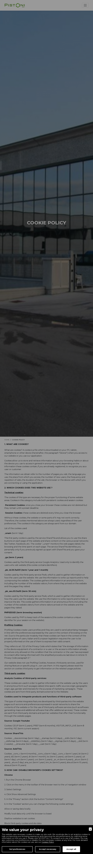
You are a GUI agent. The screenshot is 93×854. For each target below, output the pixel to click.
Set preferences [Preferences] (17, 849)
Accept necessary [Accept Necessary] (47, 849)
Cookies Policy (48, 842)
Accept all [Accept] (71, 849)
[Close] (90, 829)
